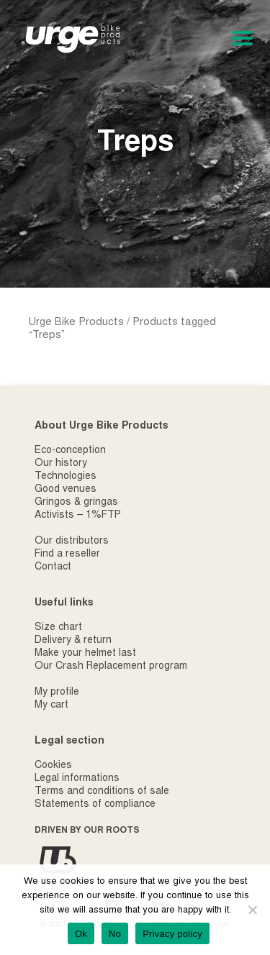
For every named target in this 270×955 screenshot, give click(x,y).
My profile (57, 692)
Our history (61, 464)
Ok (81, 933)
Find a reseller (67, 554)
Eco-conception (70, 451)
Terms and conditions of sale (102, 792)
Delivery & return (73, 641)
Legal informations (77, 779)
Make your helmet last (85, 654)
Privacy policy (172, 933)
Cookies (53, 766)
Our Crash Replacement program (111, 667)
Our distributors (72, 541)
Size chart (58, 628)
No (115, 933)
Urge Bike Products (76, 322)
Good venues (65, 490)
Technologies (65, 477)
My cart (51, 705)
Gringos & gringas (76, 503)
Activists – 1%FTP (78, 516)
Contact (53, 567)
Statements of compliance (95, 805)
